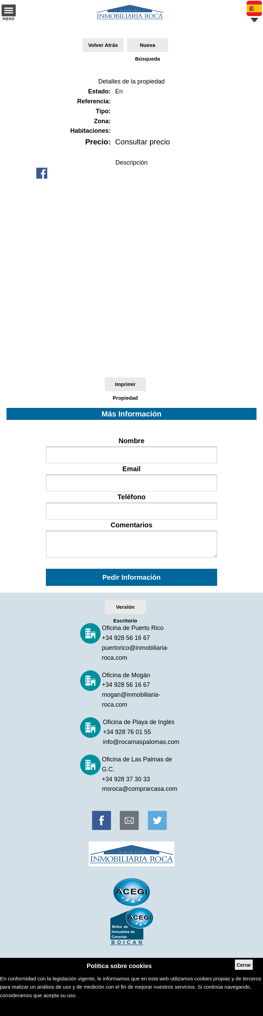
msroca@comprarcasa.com (139, 788)
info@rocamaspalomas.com (141, 741)
